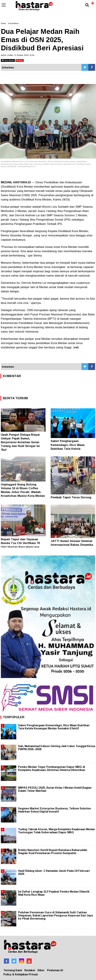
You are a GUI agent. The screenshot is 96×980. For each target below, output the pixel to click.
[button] (92, 1)
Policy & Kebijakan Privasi (20, 974)
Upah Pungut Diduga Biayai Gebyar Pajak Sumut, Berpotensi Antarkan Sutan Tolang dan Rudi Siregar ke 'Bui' (20, 442)
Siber (41, 970)
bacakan (8, 60)
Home (3, 23)
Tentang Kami (12, 970)
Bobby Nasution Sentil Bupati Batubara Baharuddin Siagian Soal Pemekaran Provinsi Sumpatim (52, 852)
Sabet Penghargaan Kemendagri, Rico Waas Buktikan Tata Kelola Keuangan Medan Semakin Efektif (69, 448)
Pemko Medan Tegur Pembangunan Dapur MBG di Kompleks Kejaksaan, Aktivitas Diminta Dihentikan (51, 768)
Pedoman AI (55, 970)
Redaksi (29, 970)
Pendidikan (13, 23)
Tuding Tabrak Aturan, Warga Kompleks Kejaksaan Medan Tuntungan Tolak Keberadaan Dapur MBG (56, 831)
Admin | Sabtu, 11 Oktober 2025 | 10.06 (17, 55)
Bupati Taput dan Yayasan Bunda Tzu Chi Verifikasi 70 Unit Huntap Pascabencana (20, 543)
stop (19, 60)
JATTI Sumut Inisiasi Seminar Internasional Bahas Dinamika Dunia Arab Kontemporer (72, 544)
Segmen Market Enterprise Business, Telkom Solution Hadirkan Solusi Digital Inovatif (54, 810)
